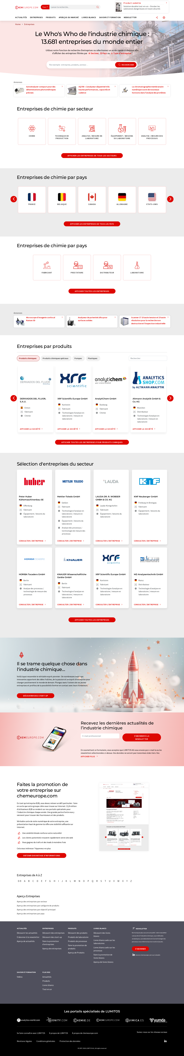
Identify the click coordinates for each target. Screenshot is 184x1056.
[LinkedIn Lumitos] (165, 1041)
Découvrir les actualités (27, 933)
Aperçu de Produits (76, 952)
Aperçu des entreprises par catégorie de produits (38, 905)
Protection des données (70, 1041)
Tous (44, 7)
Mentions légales (24, 1041)
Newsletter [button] (130, 17)
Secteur (95, 53)
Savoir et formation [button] (110, 17)
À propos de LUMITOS (58, 1033)
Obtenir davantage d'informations (41, 855)
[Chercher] (97, 7)
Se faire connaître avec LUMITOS (31, 1033)
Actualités (46, 977)
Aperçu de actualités (26, 941)
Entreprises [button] (36, 17)
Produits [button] (51, 17)
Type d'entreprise (122, 53)
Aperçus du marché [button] (69, 17)
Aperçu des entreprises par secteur (32, 901)
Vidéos (19, 977)
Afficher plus (90, 756)
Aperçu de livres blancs (103, 962)
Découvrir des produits (77, 933)
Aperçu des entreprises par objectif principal (36, 909)
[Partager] (157, 17)
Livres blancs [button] (89, 17)
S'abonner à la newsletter (141, 737)
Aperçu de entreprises (51, 948)
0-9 (19, 880)
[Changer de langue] (164, 17)
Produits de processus (77, 941)
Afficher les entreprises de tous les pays (92, 224)
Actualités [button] (21, 17)
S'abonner (140, 948)
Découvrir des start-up (35, 695)
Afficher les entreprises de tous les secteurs (92, 155)
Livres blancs (48, 985)
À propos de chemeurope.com (85, 1033)
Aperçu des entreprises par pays (30, 913)
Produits (46, 981)
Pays (104, 53)
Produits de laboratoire (78, 937)
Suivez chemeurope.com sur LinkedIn (146, 955)
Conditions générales (45, 1041)
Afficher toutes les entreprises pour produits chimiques (92, 442)
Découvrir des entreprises (53, 933)
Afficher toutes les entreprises (92, 291)
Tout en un (47, 989)
